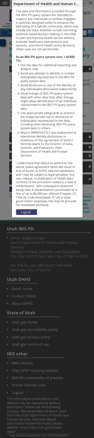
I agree (26, 212)
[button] (79, 4)
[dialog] (47, 112)
